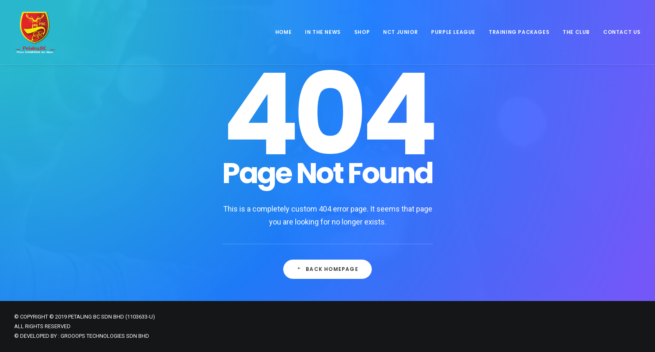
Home (283, 32)
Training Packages (519, 32)
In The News (323, 32)
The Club (576, 32)
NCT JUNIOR (400, 32)
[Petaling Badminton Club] (35, 32)
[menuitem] (286, 32)
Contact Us (622, 32)
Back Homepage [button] (327, 269)
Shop (362, 32)
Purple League (453, 32)
